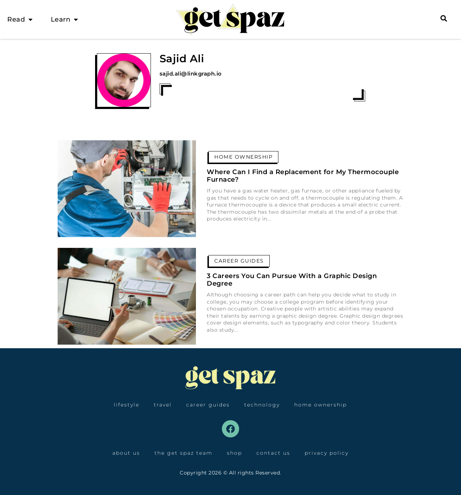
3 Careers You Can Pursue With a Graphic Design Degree (292, 280)
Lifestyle (126, 404)
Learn (64, 19)
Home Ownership (243, 157)
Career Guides (239, 261)
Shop (234, 453)
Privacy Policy (327, 453)
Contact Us (273, 453)
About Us (126, 453)
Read (20, 19)
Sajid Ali (182, 58)
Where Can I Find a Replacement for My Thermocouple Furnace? (303, 176)
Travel (163, 404)
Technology (262, 404)
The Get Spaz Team (183, 453)
